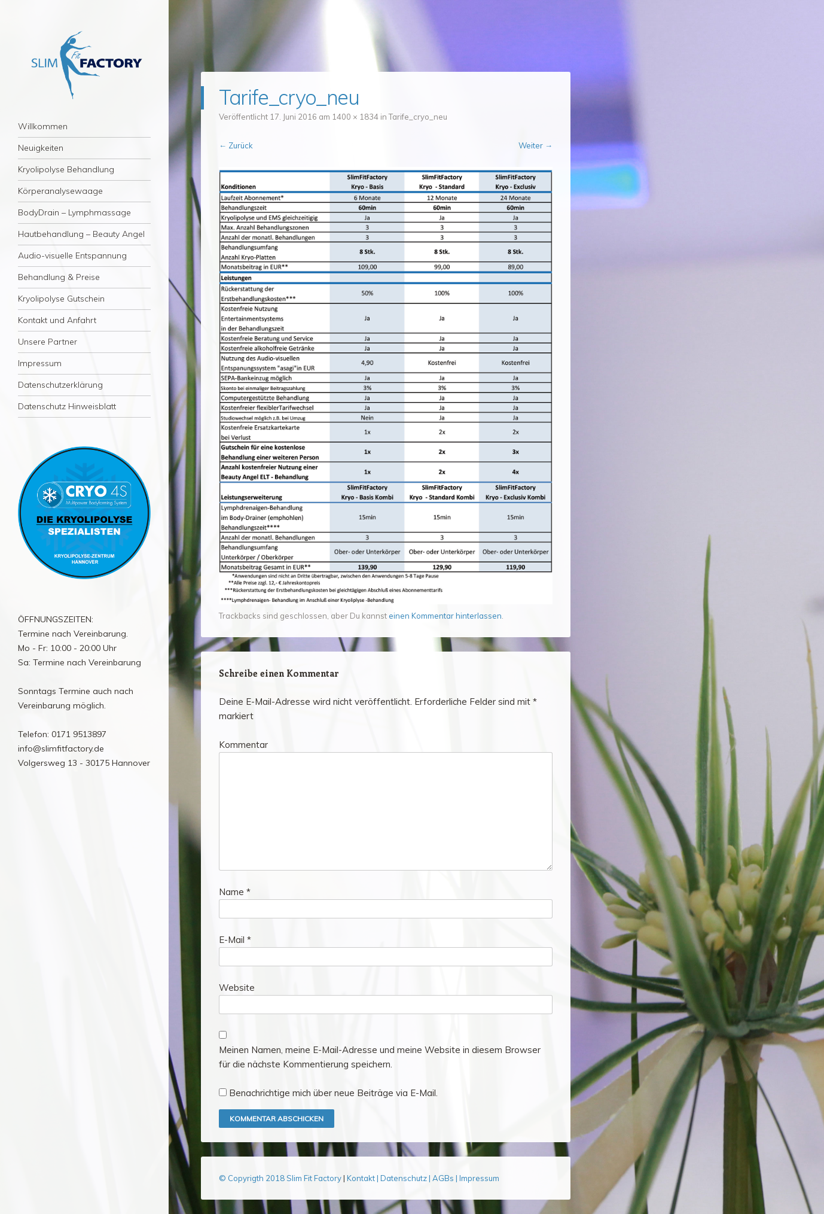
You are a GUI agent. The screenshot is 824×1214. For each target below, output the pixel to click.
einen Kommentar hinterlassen (445, 615)
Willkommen (43, 126)
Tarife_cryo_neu (418, 116)
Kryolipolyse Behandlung (66, 169)
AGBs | (444, 1178)
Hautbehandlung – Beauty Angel (81, 234)
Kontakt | (363, 1178)
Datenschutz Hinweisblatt (67, 406)
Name (235, 891)
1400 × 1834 (355, 116)
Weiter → (535, 145)
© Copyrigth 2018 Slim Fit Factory (281, 1178)
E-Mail (235, 939)
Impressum (40, 363)
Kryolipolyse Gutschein (61, 298)
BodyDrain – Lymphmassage (74, 212)
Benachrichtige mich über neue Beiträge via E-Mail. (333, 1093)
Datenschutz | (406, 1178)
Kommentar (243, 744)
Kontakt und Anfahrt (57, 320)
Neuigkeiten (40, 147)
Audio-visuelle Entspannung (72, 255)
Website (237, 987)
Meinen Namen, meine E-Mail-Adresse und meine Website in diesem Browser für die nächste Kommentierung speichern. (380, 1057)
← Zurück (236, 145)
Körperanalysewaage (60, 190)
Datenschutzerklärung (60, 384)
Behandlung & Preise (59, 277)
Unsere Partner (47, 341)
